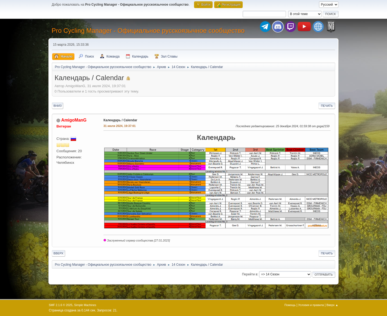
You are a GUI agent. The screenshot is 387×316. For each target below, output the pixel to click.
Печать (327, 105)
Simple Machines (85, 305)
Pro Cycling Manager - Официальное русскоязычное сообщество (148, 30)
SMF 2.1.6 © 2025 (61, 305)
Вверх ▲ (332, 305)
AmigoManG (74, 120)
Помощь (290, 305)
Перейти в (249, 274)
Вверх (58, 253)
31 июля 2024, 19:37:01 (119, 125)
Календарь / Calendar (120, 120)
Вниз (57, 105)
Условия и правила (311, 305)
